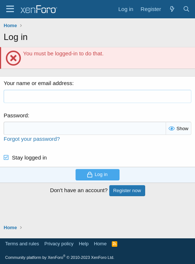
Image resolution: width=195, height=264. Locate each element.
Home (100, 243)
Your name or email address (38, 83)
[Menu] (10, 9)
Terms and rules (22, 243)
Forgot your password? (32, 139)
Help (84, 243)
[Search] (186, 9)
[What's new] (172, 9)
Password (16, 115)
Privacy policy (58, 243)
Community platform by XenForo (59, 257)
